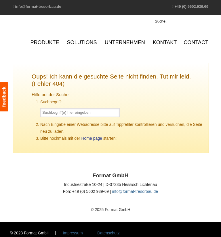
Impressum (73, 233)
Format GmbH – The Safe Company (35, 30)
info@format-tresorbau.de (38, 6)
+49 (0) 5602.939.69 (191, 6)
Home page (91, 138)
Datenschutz (108, 233)
